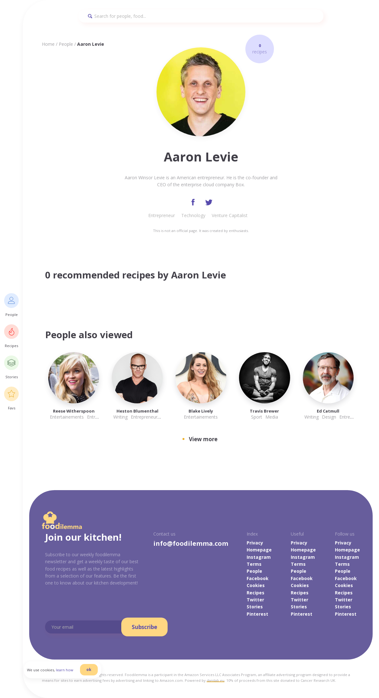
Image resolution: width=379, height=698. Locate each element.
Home (48, 44)
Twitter (255, 600)
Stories (255, 607)
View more (203, 439)
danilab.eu (215, 681)
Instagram (259, 557)
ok (94, 673)
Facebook (258, 579)
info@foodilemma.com (190, 544)
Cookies (256, 586)
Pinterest (257, 615)
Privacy (255, 543)
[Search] (200, 16)
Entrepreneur (161, 216)
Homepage (259, 550)
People (66, 44)
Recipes (255, 593)
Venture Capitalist (230, 216)
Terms (254, 565)
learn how (70, 673)
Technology (193, 216)
